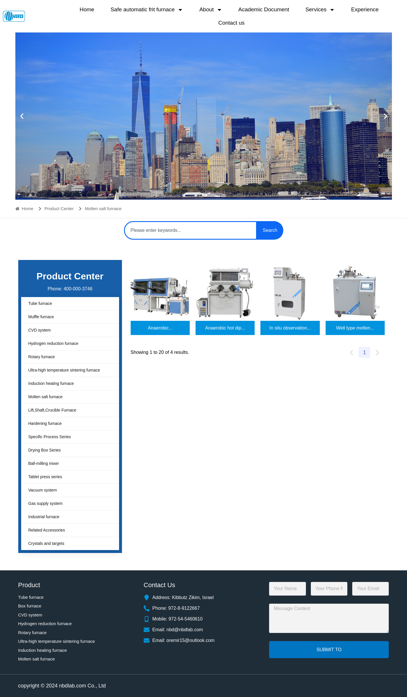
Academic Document (263, 9)
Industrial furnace (43, 516)
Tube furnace (40, 303)
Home (87, 9)
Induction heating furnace (51, 383)
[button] (21, 116)
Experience (365, 9)
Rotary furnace (41, 356)
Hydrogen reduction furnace (53, 343)
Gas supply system (45, 503)
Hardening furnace (45, 423)
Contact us (231, 23)
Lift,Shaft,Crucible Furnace (52, 410)
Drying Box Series (44, 450)
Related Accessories (46, 530)
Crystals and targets (46, 543)
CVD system (39, 330)
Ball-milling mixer (43, 463)
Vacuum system (42, 490)
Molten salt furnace (45, 396)
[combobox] (190, 230)
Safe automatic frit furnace (146, 9)
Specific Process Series (49, 436)
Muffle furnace (41, 316)
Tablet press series (45, 476)
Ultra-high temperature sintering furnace (64, 370)
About (210, 9)
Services (320, 9)
